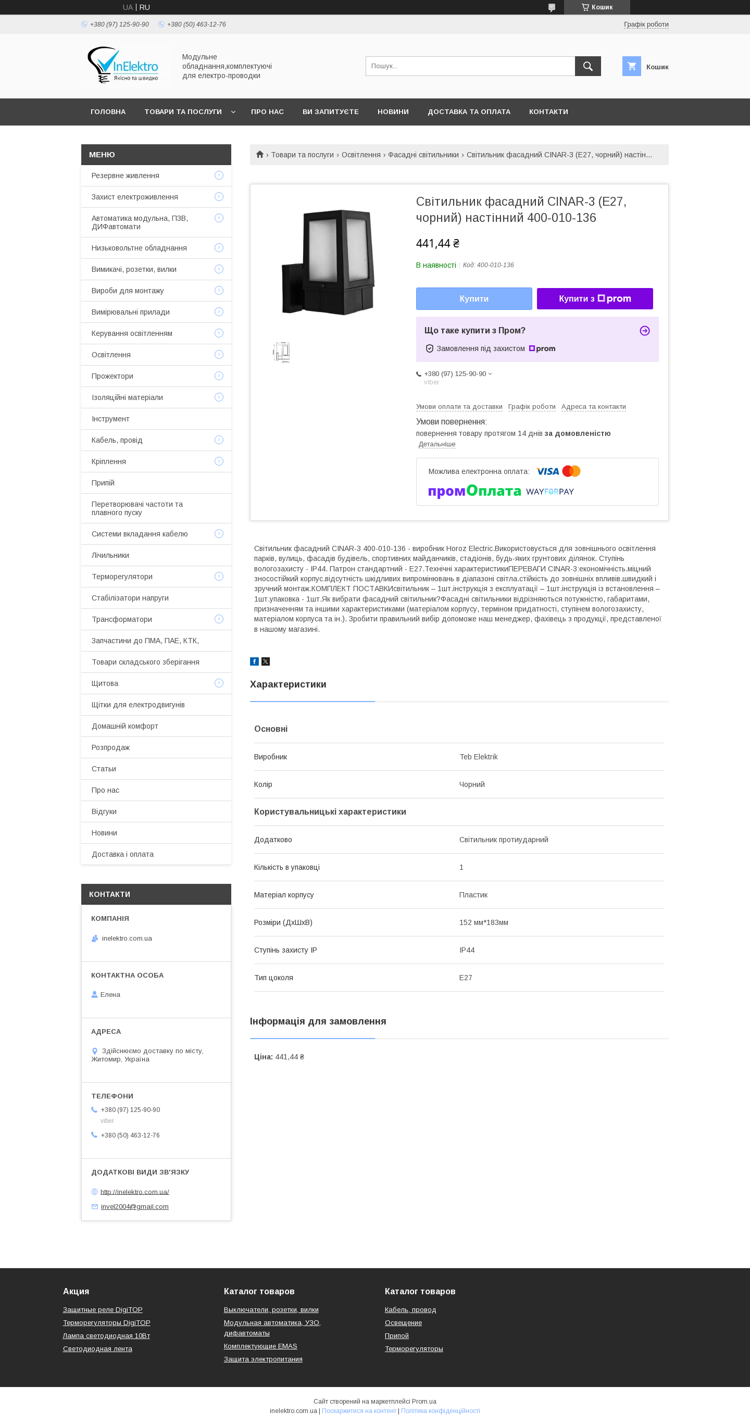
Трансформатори (122, 619)
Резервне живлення (125, 175)
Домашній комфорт (125, 726)
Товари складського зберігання (145, 662)
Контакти (548, 112)
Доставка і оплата (123, 854)
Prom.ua (424, 1401)
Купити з (595, 299)
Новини (393, 112)
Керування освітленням (132, 333)
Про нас (267, 112)
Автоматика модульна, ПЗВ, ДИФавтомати (140, 222)
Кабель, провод (410, 1310)
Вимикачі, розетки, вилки (134, 269)
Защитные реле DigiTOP (103, 1310)
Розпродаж (111, 747)
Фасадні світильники (423, 155)
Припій (103, 483)
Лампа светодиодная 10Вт (106, 1336)
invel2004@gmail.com (135, 1206)
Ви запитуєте (331, 112)
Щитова (105, 683)
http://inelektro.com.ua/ (135, 1191)
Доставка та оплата (469, 112)
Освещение (403, 1323)
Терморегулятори (122, 576)
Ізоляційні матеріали (127, 397)
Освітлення (361, 155)
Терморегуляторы (414, 1349)
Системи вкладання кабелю (140, 534)
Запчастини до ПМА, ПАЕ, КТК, (145, 640)
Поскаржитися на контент (359, 1411)
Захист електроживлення (135, 197)
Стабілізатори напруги (130, 598)
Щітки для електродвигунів (138, 705)
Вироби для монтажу (128, 290)
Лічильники (110, 555)
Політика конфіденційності (440, 1411)
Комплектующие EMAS (260, 1346)
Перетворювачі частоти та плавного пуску (137, 508)
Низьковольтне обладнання (139, 248)
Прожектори (112, 376)
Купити (474, 298)
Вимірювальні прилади (131, 312)
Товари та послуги (183, 112)
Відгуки (104, 811)
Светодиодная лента (97, 1349)
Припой (397, 1336)
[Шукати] (588, 66)
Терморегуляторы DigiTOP (107, 1323)
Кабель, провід (117, 440)
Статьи (104, 769)
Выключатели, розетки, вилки (271, 1310)
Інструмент (111, 419)
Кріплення (109, 461)
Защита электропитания (263, 1359)
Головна (108, 112)
